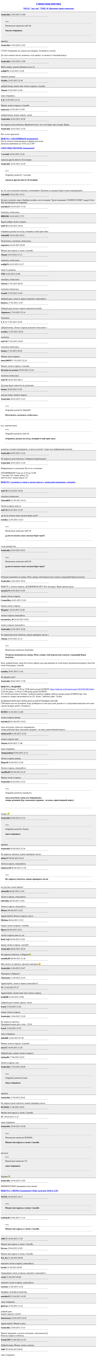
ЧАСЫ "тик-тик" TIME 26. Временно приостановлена (48, 8)
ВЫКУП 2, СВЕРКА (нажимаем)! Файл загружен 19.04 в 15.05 (29, 1191)
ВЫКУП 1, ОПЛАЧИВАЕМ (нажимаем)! (19, 139)
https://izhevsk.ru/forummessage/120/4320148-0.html (72, 689)
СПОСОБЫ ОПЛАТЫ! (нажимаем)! (18, 148)
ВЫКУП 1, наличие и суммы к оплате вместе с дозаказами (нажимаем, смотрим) (38, 482)
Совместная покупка (48, 3)
